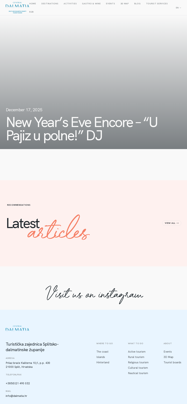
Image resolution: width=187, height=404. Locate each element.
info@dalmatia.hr (16, 396)
